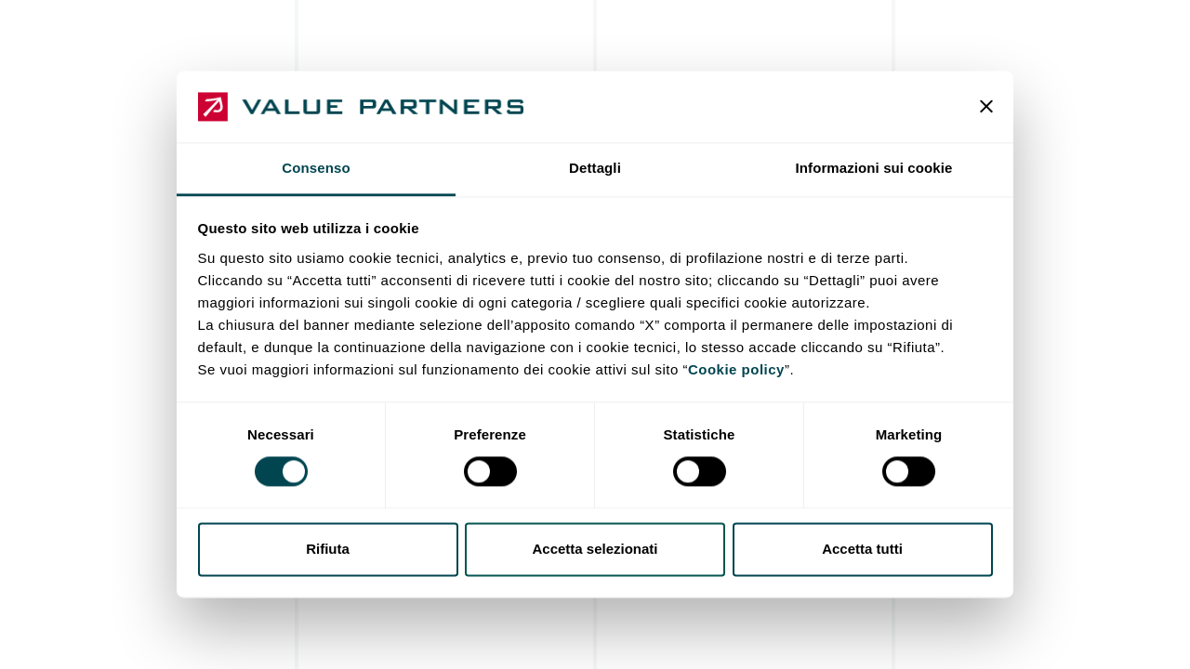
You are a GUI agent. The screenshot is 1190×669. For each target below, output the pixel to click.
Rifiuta (328, 549)
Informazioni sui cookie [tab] (874, 168)
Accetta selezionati (594, 549)
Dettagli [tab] (595, 168)
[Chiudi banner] (986, 106)
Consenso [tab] (316, 168)
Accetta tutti (862, 549)
